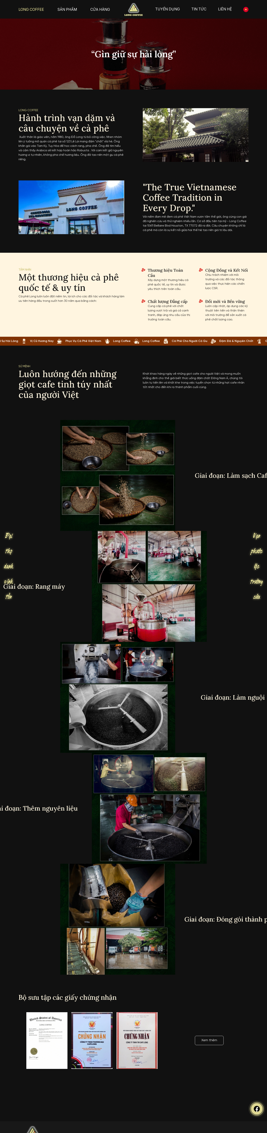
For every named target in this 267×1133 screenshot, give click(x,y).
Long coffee (28, 110)
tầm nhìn (25, 269)
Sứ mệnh (24, 366)
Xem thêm (209, 1040)
